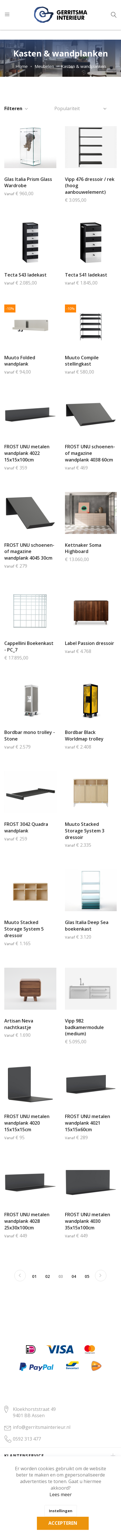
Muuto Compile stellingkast (82, 360)
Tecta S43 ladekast (25, 275)
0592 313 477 (27, 1439)
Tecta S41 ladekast (86, 275)
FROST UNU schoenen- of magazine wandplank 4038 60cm (90, 453)
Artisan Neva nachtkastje (18, 1024)
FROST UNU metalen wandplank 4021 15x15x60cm (87, 1123)
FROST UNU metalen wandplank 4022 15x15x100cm (26, 453)
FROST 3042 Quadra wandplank (26, 827)
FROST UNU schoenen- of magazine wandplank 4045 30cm (29, 551)
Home (21, 66)
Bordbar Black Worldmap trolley (84, 735)
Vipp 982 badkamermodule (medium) (84, 1027)
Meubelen (44, 66)
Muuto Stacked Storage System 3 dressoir (84, 830)
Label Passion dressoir (89, 643)
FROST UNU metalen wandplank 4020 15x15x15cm (26, 1123)
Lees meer (60, 1494)
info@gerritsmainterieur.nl (41, 1427)
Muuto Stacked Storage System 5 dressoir (24, 929)
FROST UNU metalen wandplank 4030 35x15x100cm (87, 1221)
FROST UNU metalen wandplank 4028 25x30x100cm (26, 1221)
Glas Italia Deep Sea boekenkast (86, 925)
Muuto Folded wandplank (19, 360)
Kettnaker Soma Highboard (83, 548)
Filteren (13, 108)
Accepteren (62, 1523)
